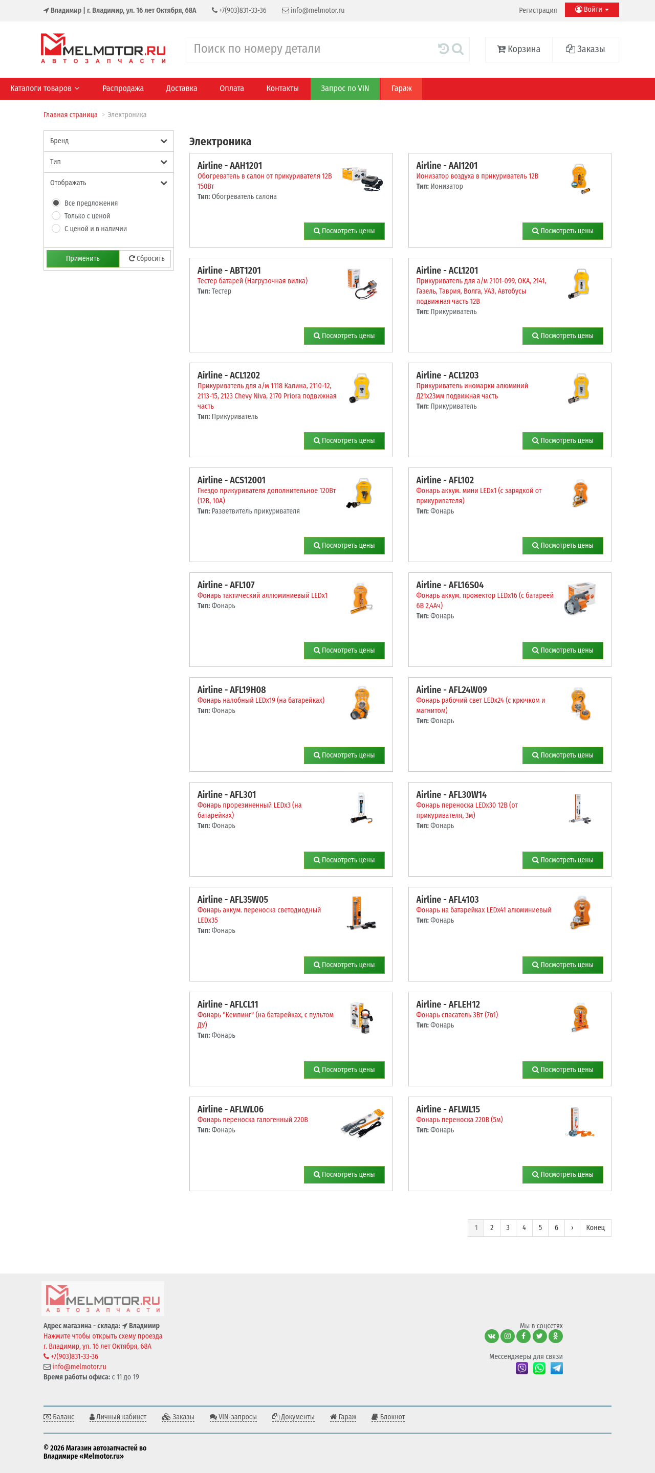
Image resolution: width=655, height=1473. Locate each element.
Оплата (232, 88)
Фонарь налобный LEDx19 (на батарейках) (261, 700)
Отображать (108, 182)
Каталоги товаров (44, 88)
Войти (592, 9)
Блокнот (388, 1417)
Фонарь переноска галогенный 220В (253, 1119)
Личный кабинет (118, 1417)
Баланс (58, 1417)
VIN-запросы (233, 1417)
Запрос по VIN (345, 88)
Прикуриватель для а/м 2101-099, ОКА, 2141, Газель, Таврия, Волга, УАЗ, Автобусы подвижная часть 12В (482, 291)
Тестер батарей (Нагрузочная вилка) (253, 281)
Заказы (585, 49)
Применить (83, 258)
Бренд (108, 141)
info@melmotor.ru (313, 10)
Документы (293, 1417)
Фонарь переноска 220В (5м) (460, 1119)
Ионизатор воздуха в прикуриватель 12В (478, 176)
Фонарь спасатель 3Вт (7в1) (457, 1015)
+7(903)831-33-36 (239, 10)
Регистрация (538, 10)
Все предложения (91, 203)
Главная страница (70, 114)
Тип (108, 162)
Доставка (182, 88)
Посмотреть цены (344, 231)
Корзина (518, 49)
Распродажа (123, 88)
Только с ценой (87, 216)
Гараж (401, 88)
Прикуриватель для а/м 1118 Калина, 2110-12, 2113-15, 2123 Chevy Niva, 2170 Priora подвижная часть (267, 396)
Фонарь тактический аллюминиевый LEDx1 (263, 595)
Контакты (283, 88)
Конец (595, 1227)
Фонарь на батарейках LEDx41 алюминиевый (484, 910)
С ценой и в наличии (95, 229)
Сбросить (147, 258)
